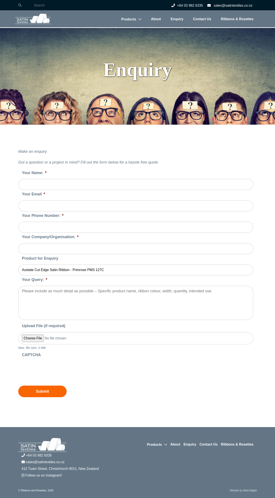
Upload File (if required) (43, 326)
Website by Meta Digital (243, 490)
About (156, 19)
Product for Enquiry (40, 258)
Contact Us (202, 19)
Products (128, 19)
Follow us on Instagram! (41, 475)
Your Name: (34, 173)
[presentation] (51, 369)
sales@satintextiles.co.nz (229, 5)
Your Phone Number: (43, 215)
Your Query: (34, 279)
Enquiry (177, 19)
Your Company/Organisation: (50, 237)
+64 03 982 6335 (187, 5)
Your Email (33, 194)
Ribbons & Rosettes (237, 19)
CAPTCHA (31, 355)
